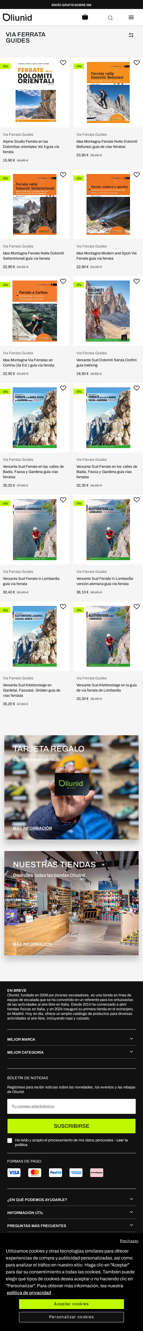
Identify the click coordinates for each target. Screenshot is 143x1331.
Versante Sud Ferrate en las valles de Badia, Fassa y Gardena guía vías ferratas (33, 472)
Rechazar (129, 1241)
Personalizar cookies (71, 1317)
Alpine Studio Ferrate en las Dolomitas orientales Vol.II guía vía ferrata (31, 147)
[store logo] (37, 17)
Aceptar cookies (71, 1304)
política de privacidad (29, 1292)
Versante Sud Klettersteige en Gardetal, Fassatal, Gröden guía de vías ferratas (31, 690)
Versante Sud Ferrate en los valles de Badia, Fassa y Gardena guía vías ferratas (106, 472)
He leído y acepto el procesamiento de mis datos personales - (71, 1142)
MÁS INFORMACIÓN (32, 828)
